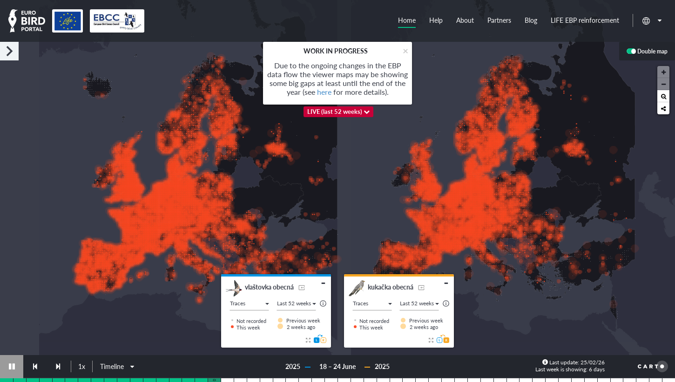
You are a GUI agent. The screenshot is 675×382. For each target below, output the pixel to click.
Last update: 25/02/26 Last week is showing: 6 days (570, 366)
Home (407, 20)
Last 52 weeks (296, 303)
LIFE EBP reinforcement (585, 20)
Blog (531, 20)
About (465, 20)
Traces (249, 303)
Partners (499, 20)
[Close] (405, 50)
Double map (647, 52)
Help (436, 20)
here (324, 91)
